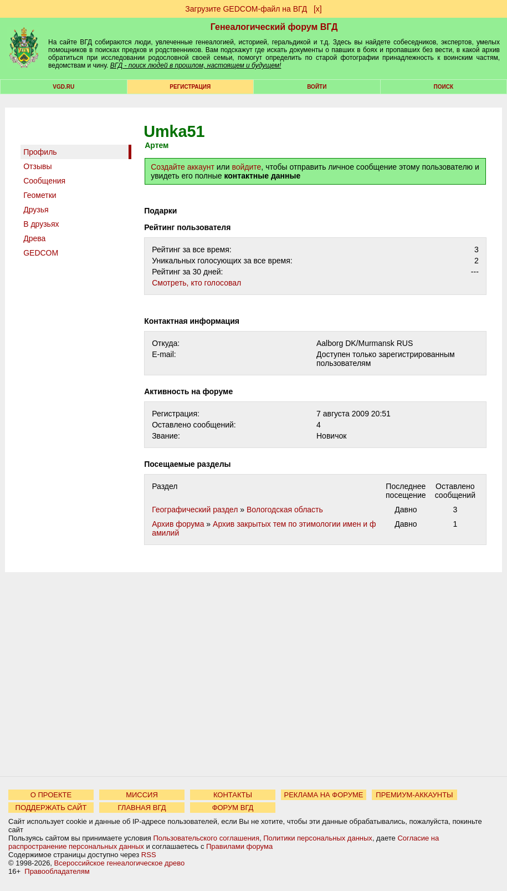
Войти (316, 87)
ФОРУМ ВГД (233, 807)
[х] (318, 8)
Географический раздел (195, 509)
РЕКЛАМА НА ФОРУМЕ (323, 795)
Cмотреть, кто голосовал (196, 282)
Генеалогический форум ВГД (274, 27)
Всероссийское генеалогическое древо (119, 863)
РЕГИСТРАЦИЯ (190, 87)
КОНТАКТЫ (232, 795)
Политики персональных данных (317, 838)
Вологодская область (285, 509)
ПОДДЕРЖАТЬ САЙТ (51, 807)
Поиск (443, 87)
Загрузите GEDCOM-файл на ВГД (246, 8)
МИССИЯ (142, 795)
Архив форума (178, 524)
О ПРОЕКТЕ (50, 795)
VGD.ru (63, 87)
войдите (246, 166)
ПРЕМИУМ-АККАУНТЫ (414, 795)
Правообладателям (56, 871)
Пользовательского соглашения (206, 838)
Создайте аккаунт (182, 166)
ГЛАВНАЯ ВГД (142, 807)
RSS (148, 855)
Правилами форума (239, 846)
